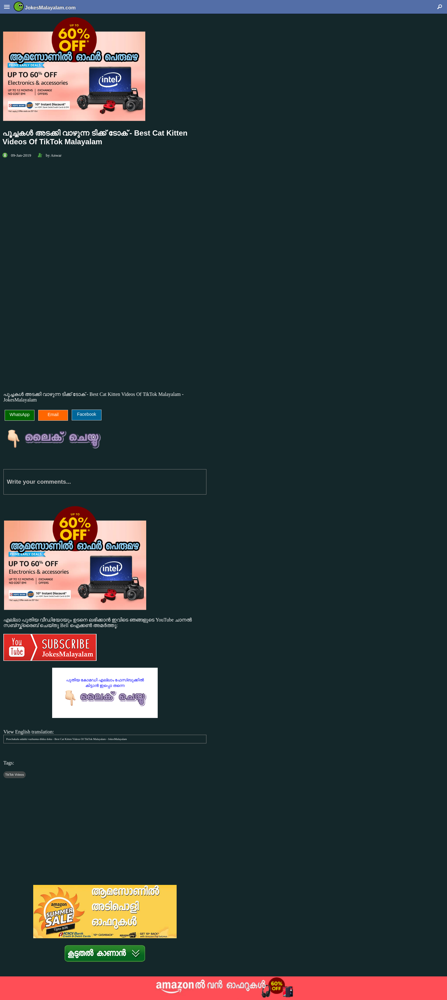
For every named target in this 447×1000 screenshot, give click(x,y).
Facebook (86, 414)
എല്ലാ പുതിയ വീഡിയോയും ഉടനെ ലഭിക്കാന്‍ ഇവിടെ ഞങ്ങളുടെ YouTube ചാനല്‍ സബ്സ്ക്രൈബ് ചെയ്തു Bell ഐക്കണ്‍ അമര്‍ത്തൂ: (104, 639)
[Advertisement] (104, 332)
